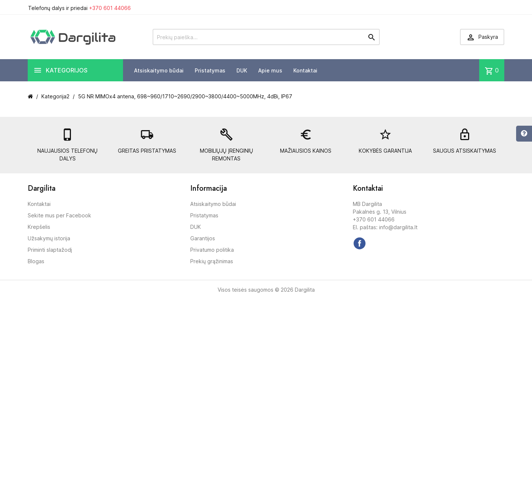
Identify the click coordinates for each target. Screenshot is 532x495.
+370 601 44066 (110, 8)
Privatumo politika (212, 250)
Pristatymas (210, 70)
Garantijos (202, 238)
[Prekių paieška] (266, 37)
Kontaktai (305, 70)
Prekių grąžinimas (211, 261)
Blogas (36, 261)
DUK (241, 70)
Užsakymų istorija (49, 238)
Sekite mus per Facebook (59, 215)
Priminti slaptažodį (50, 250)
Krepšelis (39, 227)
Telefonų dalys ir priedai (79, 8)
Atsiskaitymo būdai (159, 70)
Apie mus (270, 70)
